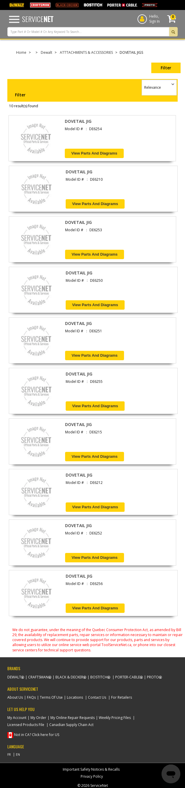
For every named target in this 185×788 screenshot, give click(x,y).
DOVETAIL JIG (78, 121)
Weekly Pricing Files (115, 717)
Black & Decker (69, 677)
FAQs (31, 697)
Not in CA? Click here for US (36, 734)
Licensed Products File (25, 724)
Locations (75, 697)
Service (37, 19)
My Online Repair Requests (72, 717)
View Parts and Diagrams (94, 153)
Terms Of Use (51, 697)
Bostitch (98, 677)
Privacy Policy (92, 776)
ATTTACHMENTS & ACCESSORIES (86, 52)
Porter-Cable (127, 677)
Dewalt (46, 52)
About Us (15, 697)
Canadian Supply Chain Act (71, 724)
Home (21, 52)
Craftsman (38, 677)
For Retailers (121, 697)
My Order (38, 717)
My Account (16, 717)
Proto (153, 677)
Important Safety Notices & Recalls (91, 769)
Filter (166, 68)
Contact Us (97, 697)
